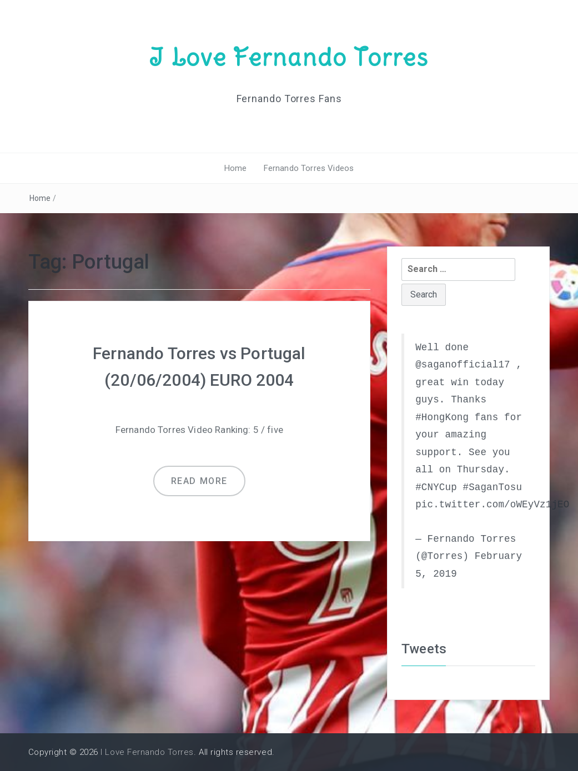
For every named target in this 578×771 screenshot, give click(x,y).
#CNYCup (436, 487)
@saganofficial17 (462, 364)
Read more (199, 481)
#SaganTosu (492, 487)
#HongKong (442, 417)
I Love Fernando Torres (289, 57)
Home (235, 168)
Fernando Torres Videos (309, 168)
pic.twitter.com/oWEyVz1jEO (492, 504)
